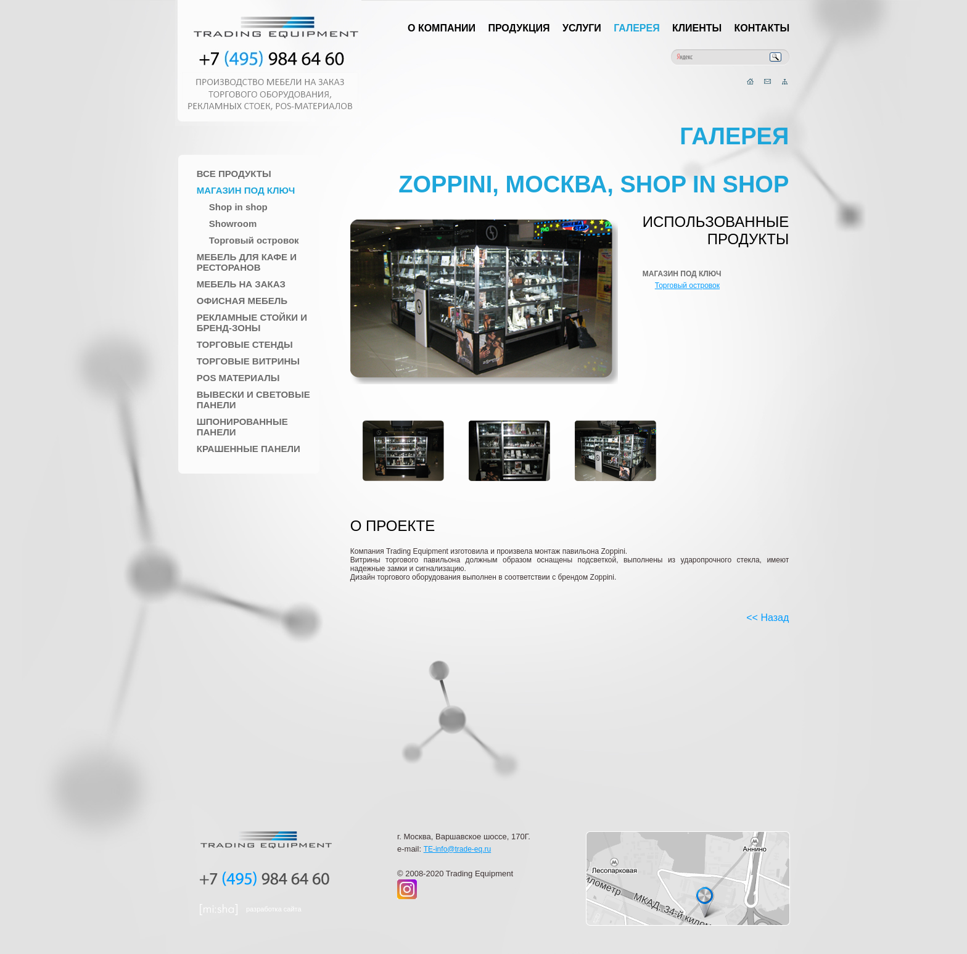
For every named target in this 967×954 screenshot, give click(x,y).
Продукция (518, 28)
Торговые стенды (245, 344)
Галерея (637, 28)
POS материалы (238, 377)
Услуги (581, 28)
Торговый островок (254, 240)
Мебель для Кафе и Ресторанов (247, 262)
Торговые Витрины (248, 361)
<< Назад (767, 617)
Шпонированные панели (242, 426)
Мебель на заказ (241, 284)
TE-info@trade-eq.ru (458, 849)
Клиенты (697, 28)
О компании (441, 28)
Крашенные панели (248, 448)
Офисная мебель (242, 300)
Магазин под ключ (246, 190)
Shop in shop (238, 207)
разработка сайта (274, 909)
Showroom (233, 223)
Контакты (762, 28)
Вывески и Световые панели (253, 399)
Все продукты (234, 173)
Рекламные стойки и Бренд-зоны (252, 322)
